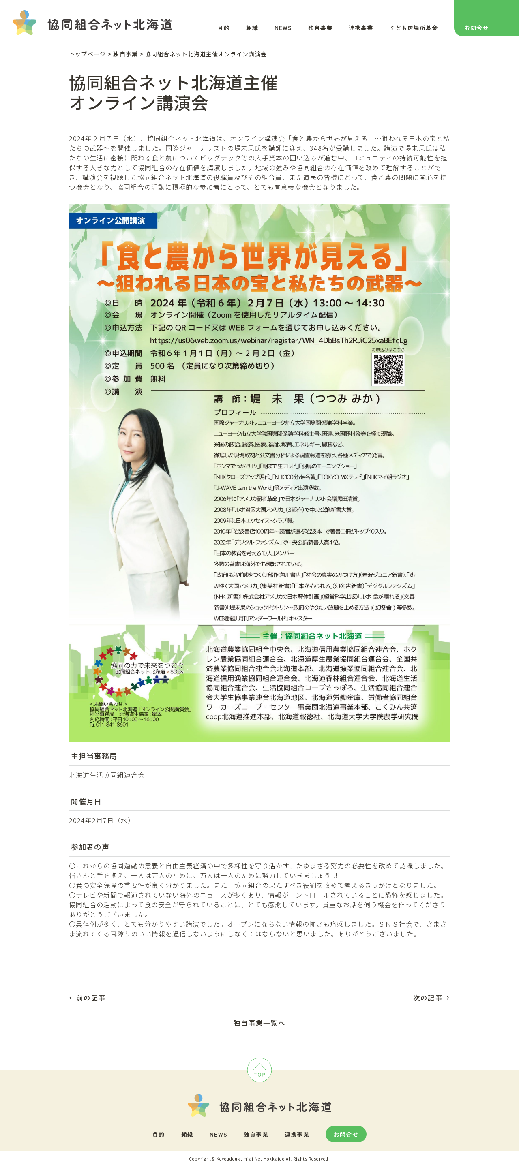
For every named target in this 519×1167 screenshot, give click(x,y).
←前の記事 (87, 997)
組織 (252, 28)
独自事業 (320, 28)
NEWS (283, 28)
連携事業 (361, 28)
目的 (224, 28)
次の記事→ (432, 997)
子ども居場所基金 (413, 28)
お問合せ (476, 28)
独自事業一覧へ (259, 1023)
